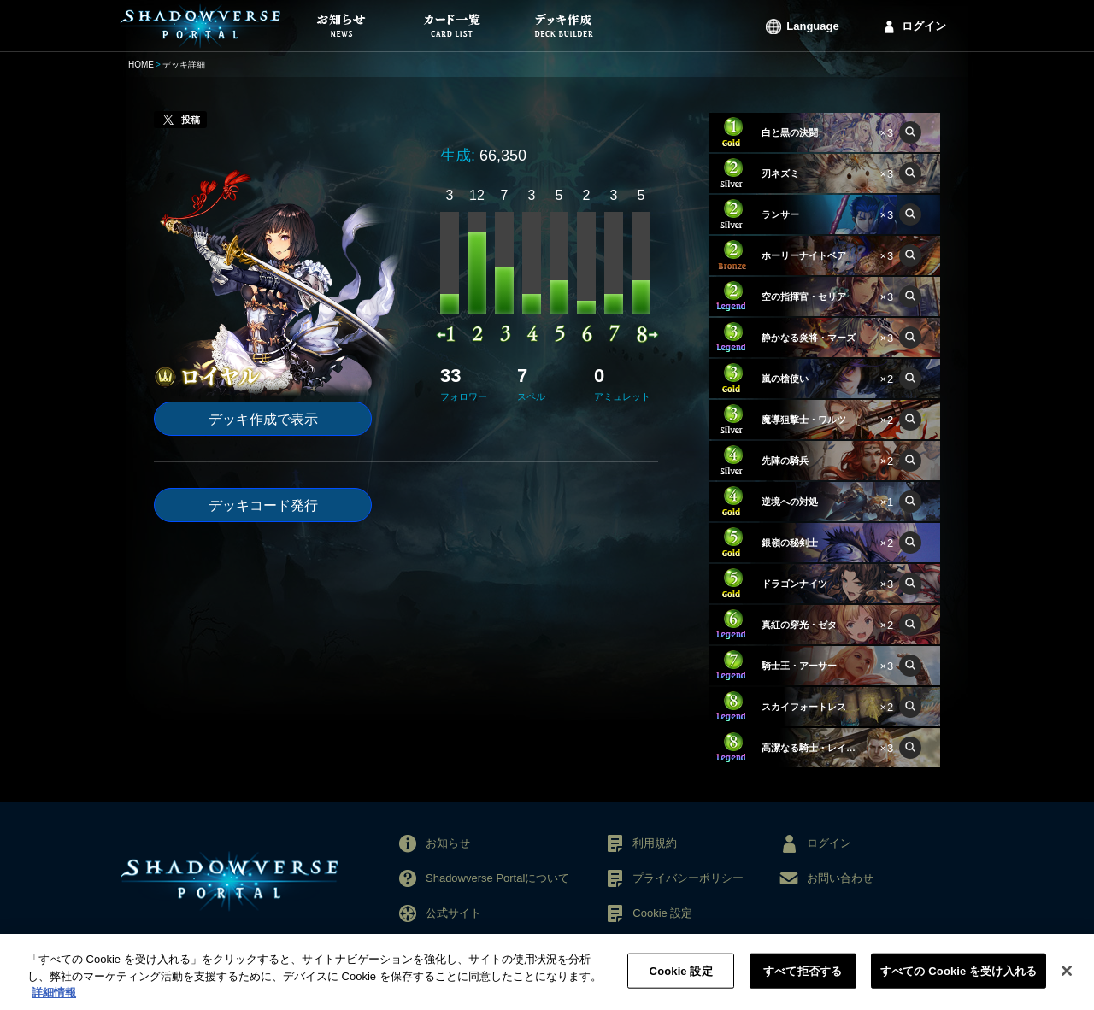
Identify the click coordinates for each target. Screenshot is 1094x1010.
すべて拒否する (802, 979)
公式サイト (453, 913)
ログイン (924, 26)
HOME (141, 64)
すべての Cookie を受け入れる (958, 979)
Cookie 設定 (662, 913)
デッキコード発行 (263, 505)
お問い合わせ (840, 878)
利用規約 (654, 843)
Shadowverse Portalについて (497, 878)
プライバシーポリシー (688, 878)
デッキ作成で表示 (263, 419)
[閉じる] (1066, 979)
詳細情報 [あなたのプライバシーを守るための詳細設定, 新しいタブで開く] (54, 1001)
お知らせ (448, 843)
